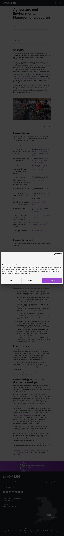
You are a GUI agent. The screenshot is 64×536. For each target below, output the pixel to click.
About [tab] (53, 259)
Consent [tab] (11, 259)
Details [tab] (32, 259)
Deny (11, 280)
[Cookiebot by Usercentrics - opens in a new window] (55, 254)
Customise (32, 280)
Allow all (52, 280)
